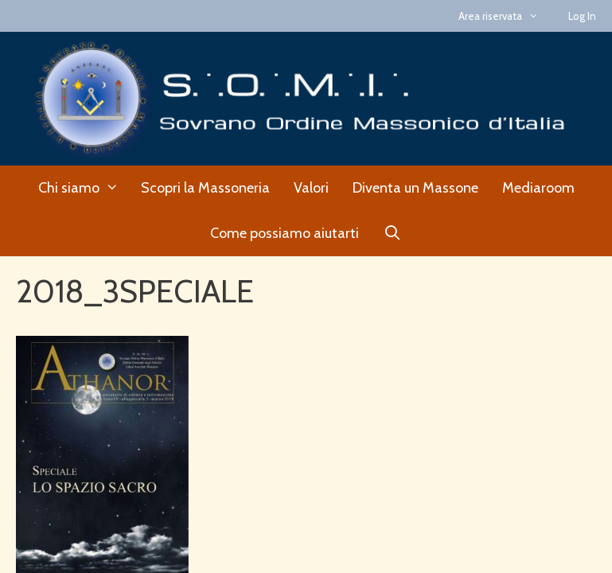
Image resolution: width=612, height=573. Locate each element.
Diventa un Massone (415, 188)
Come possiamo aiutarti (284, 233)
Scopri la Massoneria (205, 188)
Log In (582, 16)
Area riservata (505, 16)
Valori (311, 188)
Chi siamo (83, 188)
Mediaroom (538, 188)
